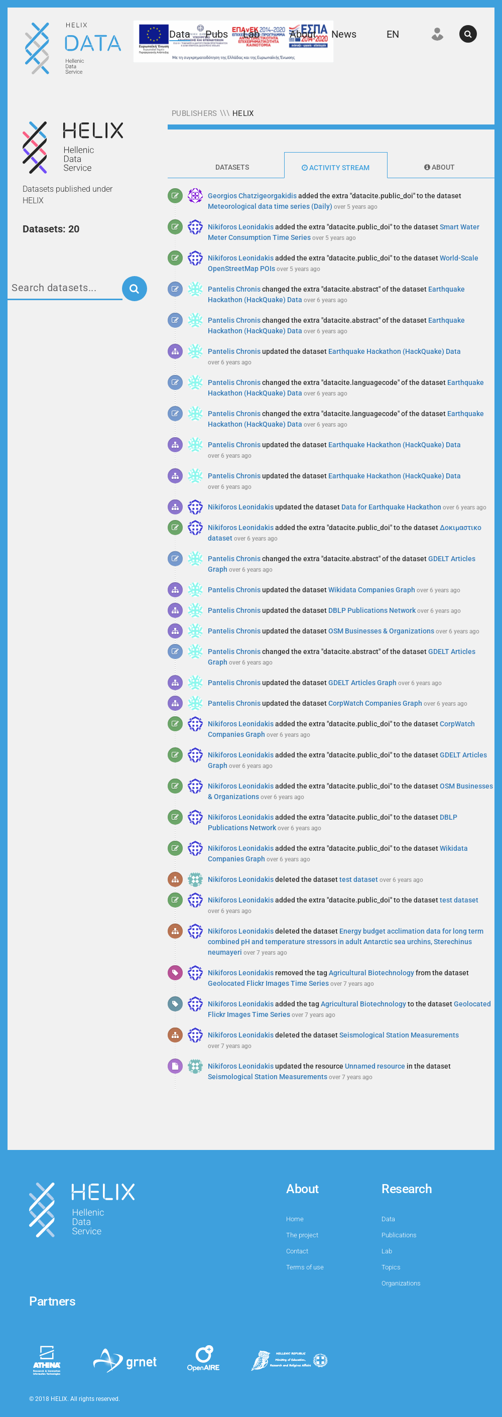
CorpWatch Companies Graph (375, 703)
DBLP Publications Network (372, 610)
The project (302, 1235)
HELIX (243, 113)
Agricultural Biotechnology (371, 973)
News (343, 34)
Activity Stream (335, 168)
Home (295, 1219)
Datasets (232, 167)
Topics (391, 1267)
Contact (297, 1251)
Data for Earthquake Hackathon (391, 507)
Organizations (401, 1283)
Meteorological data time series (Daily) (270, 206)
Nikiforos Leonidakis (241, 227)
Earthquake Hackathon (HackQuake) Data (394, 351)
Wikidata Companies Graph (371, 590)
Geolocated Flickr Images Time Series (268, 983)
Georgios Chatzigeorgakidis (252, 196)
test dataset (358, 879)
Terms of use (305, 1267)
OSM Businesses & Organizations (381, 631)
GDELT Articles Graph (362, 683)
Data (179, 34)
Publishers (194, 113)
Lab (251, 34)
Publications (399, 1235)
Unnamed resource (375, 1066)
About (303, 34)
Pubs (216, 34)
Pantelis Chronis (234, 289)
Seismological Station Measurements (399, 1035)
